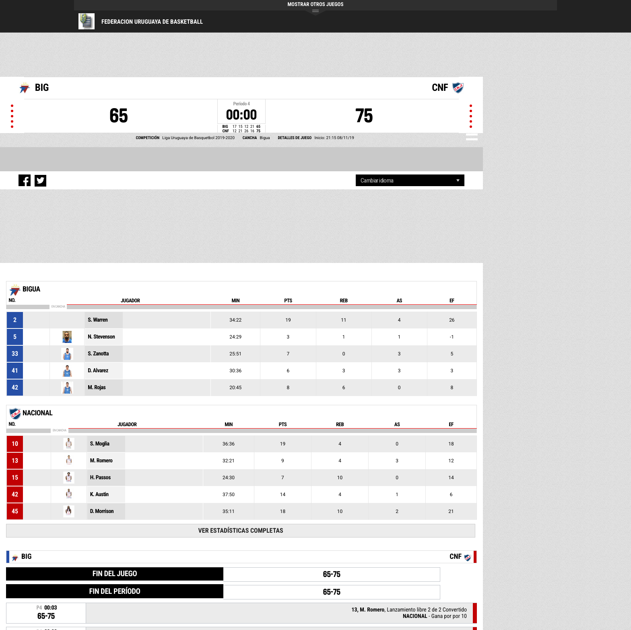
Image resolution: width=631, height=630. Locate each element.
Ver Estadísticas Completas (240, 530)
